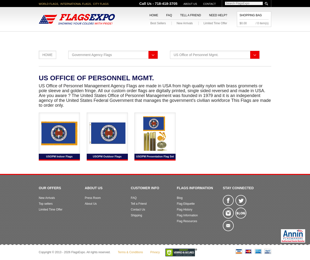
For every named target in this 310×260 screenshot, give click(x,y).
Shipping (136, 215)
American (52, 37)
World (104, 37)
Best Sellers (158, 23)
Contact (209, 3)
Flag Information (187, 215)
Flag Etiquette (186, 203)
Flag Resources (187, 221)
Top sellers (46, 203)
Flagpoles (180, 37)
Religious (152, 37)
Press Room (93, 198)
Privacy (155, 252)
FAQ (169, 15)
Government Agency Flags (92, 55)
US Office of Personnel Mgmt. (196, 55)
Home (153, 15)
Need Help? (218, 15)
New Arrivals (185, 23)
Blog (180, 198)
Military (126, 37)
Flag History (184, 209)
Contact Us (138, 209)
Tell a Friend (190, 15)
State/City (79, 37)
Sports (206, 37)
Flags (227, 37)
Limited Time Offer (215, 23)
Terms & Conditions (130, 252)
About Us (190, 3)
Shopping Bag (251, 15)
